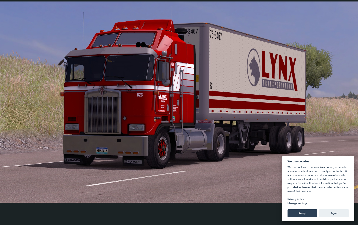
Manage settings (297, 203)
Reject (334, 213)
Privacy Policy (296, 199)
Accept (302, 213)
